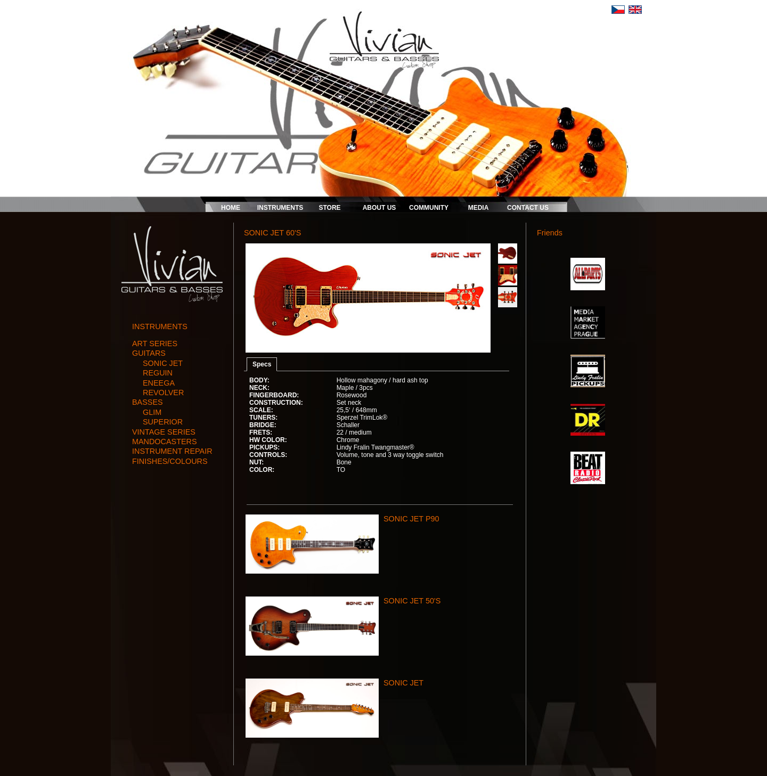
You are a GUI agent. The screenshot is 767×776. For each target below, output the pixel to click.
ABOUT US (379, 207)
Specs (261, 364)
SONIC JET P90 (411, 518)
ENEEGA (159, 383)
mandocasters (164, 441)
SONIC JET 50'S (412, 601)
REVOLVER (163, 392)
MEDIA (478, 207)
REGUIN (158, 373)
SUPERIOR (163, 422)
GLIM (152, 412)
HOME (230, 207)
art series (154, 343)
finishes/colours (170, 461)
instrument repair (172, 451)
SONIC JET (163, 363)
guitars (149, 353)
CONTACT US (528, 207)
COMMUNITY (428, 207)
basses (147, 402)
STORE (329, 207)
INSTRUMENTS (280, 207)
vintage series (163, 432)
